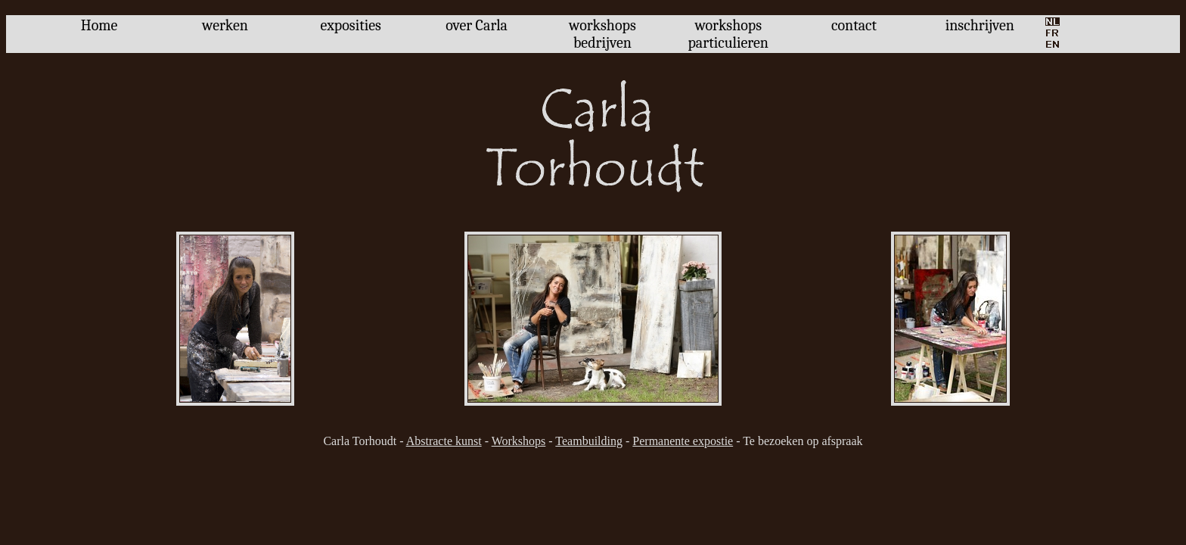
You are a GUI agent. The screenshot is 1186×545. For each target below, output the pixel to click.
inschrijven (979, 25)
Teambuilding (588, 440)
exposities (351, 25)
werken (225, 25)
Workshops (519, 440)
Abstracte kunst (444, 440)
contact (854, 25)
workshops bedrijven (602, 34)
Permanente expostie (682, 440)
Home (99, 25)
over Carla (477, 25)
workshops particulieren (728, 34)
